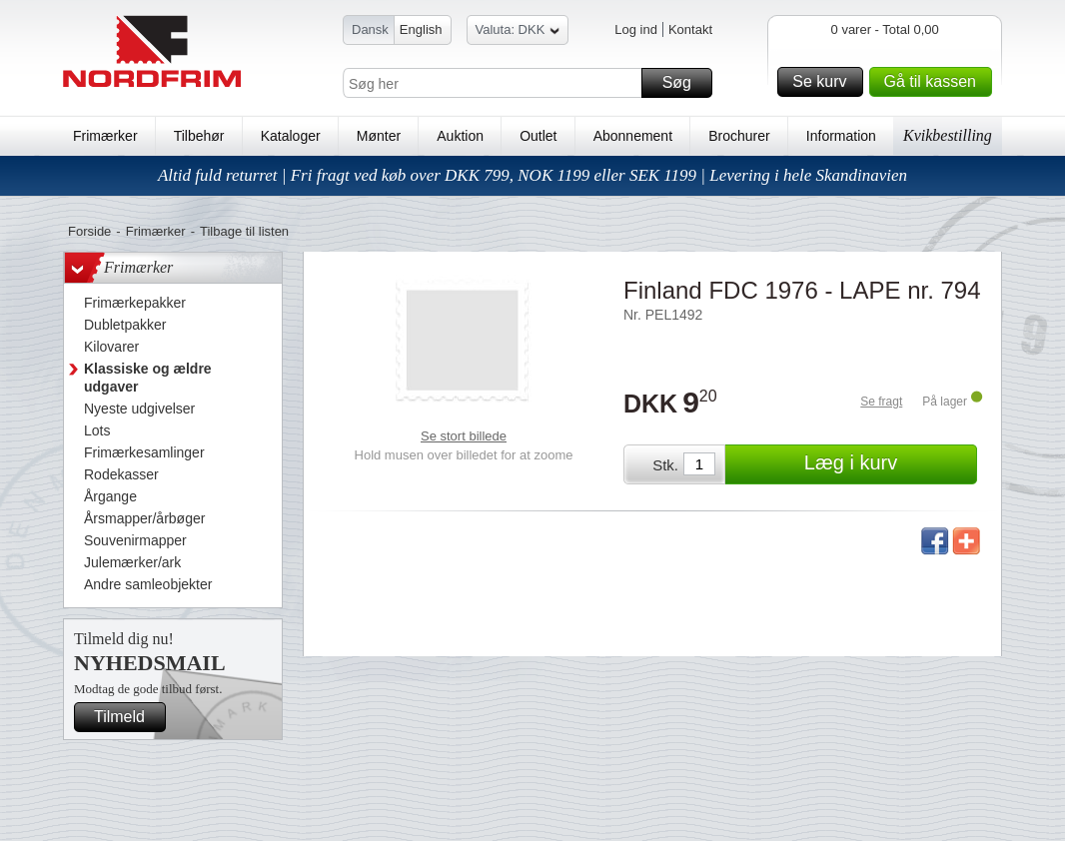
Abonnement (632, 136)
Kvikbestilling (947, 135)
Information (841, 136)
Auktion (460, 136)
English (421, 29)
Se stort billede (464, 435)
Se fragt (881, 402)
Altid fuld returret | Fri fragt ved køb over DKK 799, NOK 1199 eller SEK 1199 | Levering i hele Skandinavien (532, 175)
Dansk (370, 29)
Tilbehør (199, 136)
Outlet (538, 136)
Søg (684, 83)
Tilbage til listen (244, 231)
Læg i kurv (887, 464)
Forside (89, 231)
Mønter (379, 136)
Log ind (635, 29)
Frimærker (105, 136)
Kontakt (690, 29)
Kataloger (291, 136)
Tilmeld (127, 717)
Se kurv (824, 82)
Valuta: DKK (518, 32)
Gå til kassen (935, 82)
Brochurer (738, 136)
